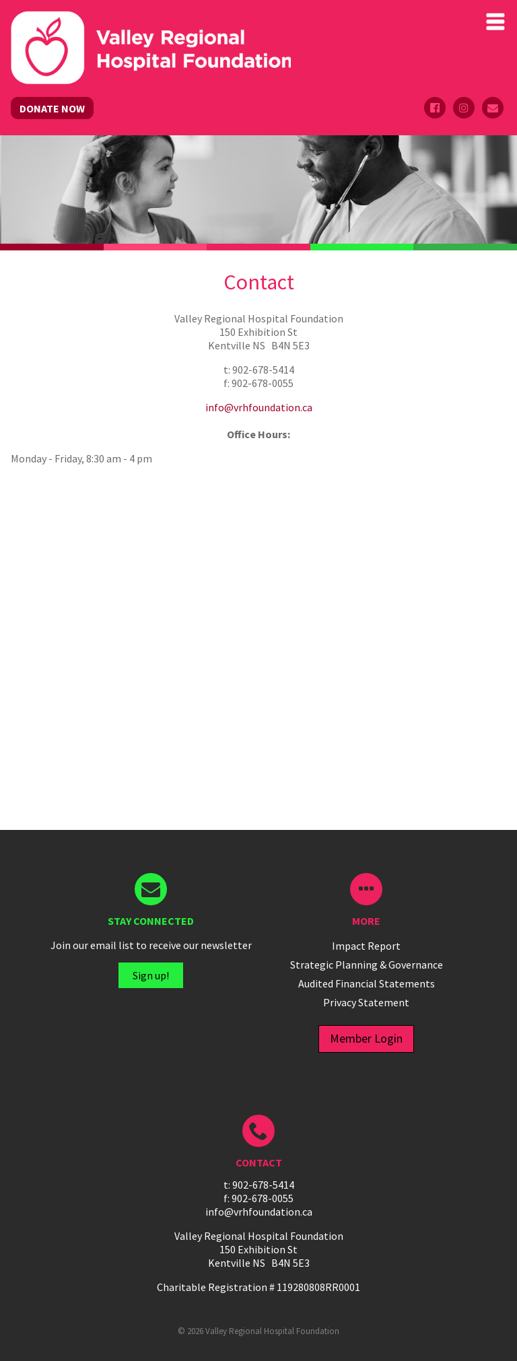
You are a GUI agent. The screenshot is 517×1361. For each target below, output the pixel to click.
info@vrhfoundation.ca (258, 407)
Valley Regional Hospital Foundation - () (151, 24)
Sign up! (151, 975)
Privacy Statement (366, 1002)
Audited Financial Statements (366, 983)
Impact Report (366, 945)
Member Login (366, 1038)
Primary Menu (495, 21)
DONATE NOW (52, 108)
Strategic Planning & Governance (366, 964)
